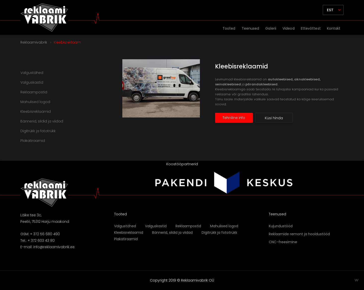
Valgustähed (31, 72)
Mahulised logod (35, 101)
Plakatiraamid (32, 140)
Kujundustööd (281, 226)
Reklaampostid (33, 92)
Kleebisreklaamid (241, 66)
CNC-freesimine (283, 241)
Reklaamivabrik (33, 42)
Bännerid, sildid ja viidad (41, 121)
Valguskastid (31, 82)
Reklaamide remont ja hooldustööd (299, 234)
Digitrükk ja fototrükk (38, 130)
